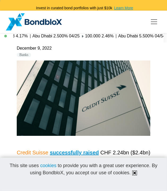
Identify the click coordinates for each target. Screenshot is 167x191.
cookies (48, 165)
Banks (23, 55)
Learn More (123, 8)
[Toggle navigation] (154, 22)
